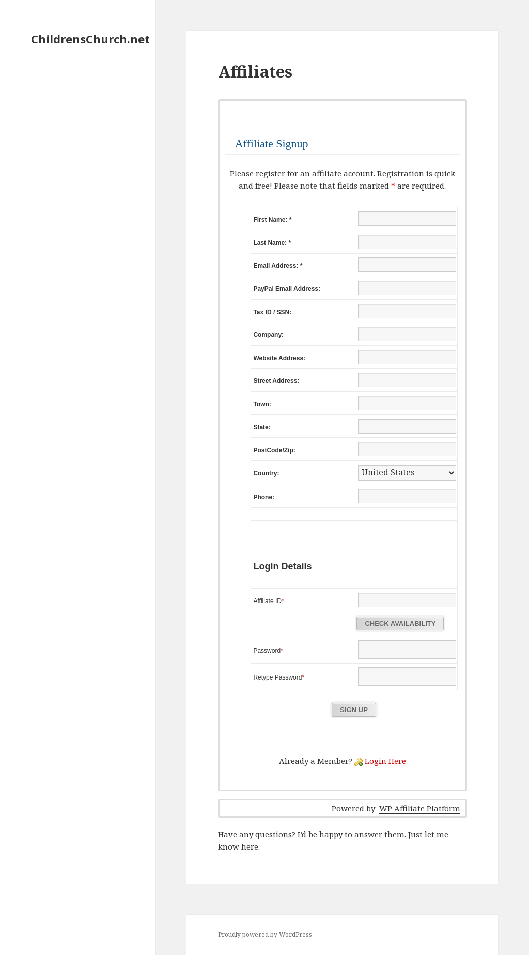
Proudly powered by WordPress (265, 934)
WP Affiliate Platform (419, 808)
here (249, 846)
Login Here (385, 761)
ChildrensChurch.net (90, 39)
